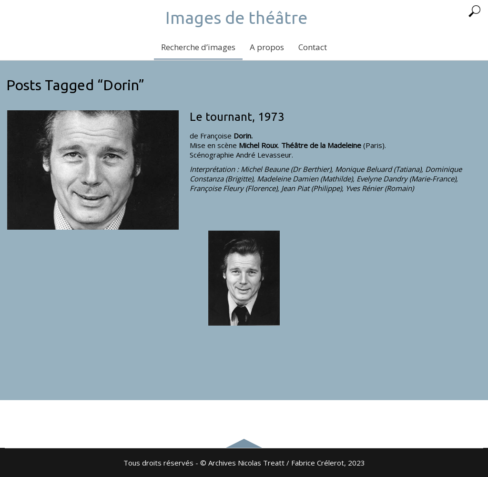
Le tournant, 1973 (237, 116)
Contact (312, 47)
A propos (267, 47)
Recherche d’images (198, 47)
